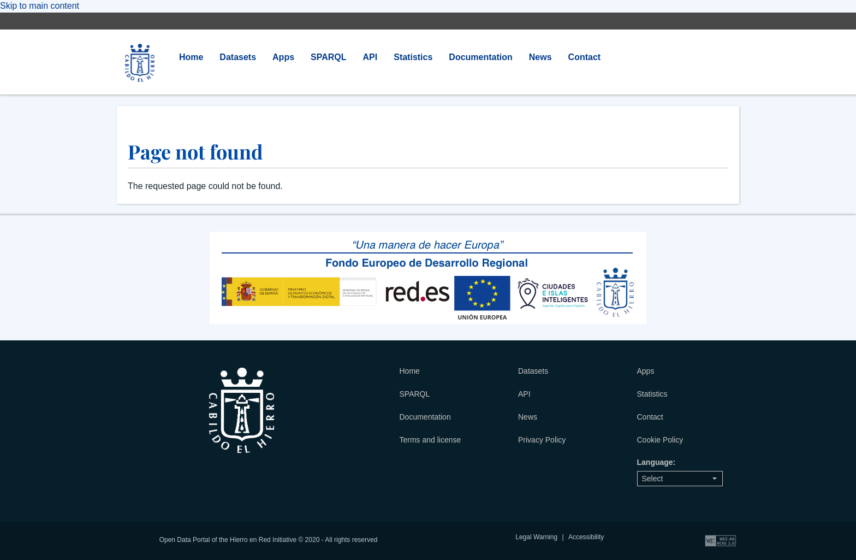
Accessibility (586, 537)
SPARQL (328, 57)
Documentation (480, 57)
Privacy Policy (542, 439)
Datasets (237, 57)
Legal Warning (536, 537)
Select (679, 478)
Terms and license (430, 439)
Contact (584, 57)
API (370, 57)
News (540, 57)
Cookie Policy (660, 439)
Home (191, 57)
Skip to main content (39, 5)
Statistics (413, 57)
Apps (283, 57)
